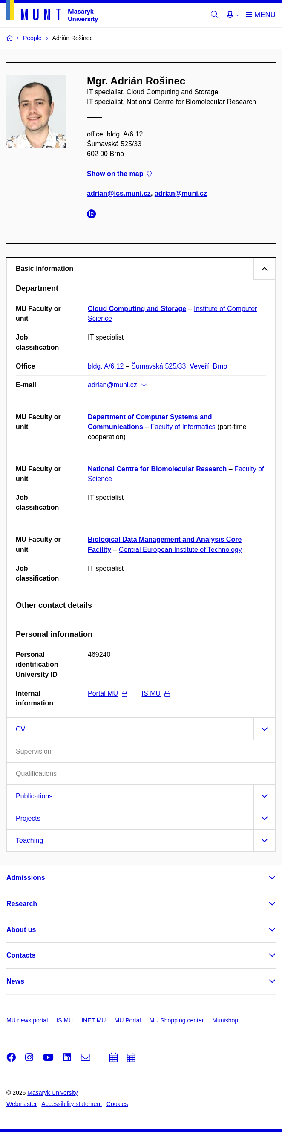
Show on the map (119, 173)
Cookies (117, 1103)
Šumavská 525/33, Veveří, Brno (179, 366)
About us (21, 929)
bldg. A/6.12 (106, 366)
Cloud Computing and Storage (137, 308)
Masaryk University (52, 1092)
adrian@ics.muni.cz (119, 193)
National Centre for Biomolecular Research (157, 469)
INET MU (93, 1020)
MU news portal (27, 1020)
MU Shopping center (177, 1020)
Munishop (225, 1020)
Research (21, 903)
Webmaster (21, 1103)
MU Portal (127, 1020)
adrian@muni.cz (181, 193)
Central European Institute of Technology (180, 549)
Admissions (25, 877)
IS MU (156, 693)
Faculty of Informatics (183, 426)
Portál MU (107, 693)
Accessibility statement (71, 1103)
